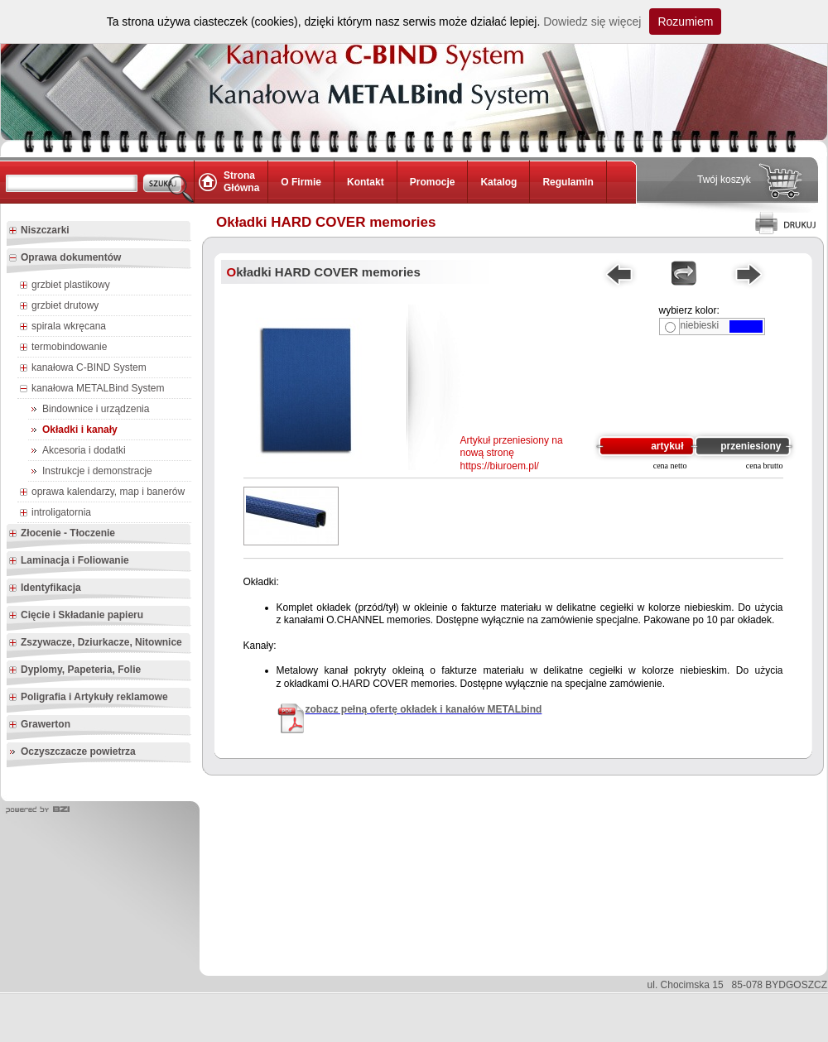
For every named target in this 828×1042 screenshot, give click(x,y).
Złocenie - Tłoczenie (61, 533)
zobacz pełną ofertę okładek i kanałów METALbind (424, 709)
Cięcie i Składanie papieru (75, 615)
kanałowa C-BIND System (83, 368)
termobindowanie (63, 347)
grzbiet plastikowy (64, 285)
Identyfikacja (44, 588)
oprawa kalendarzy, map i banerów (102, 492)
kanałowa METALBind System (92, 389)
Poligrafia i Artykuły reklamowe (88, 697)
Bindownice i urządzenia (95, 409)
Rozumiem (685, 21)
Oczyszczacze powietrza (78, 751)
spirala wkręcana (62, 326)
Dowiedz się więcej (592, 21)
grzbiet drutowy (59, 306)
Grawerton (39, 725)
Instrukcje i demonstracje (97, 471)
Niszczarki (39, 230)
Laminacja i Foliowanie (68, 561)
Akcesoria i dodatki (84, 450)
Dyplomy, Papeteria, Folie (74, 670)
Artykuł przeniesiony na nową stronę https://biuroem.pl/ (511, 453)
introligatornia (55, 513)
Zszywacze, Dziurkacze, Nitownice (95, 643)
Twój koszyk (724, 179)
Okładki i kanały (80, 429)
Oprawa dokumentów (64, 258)
